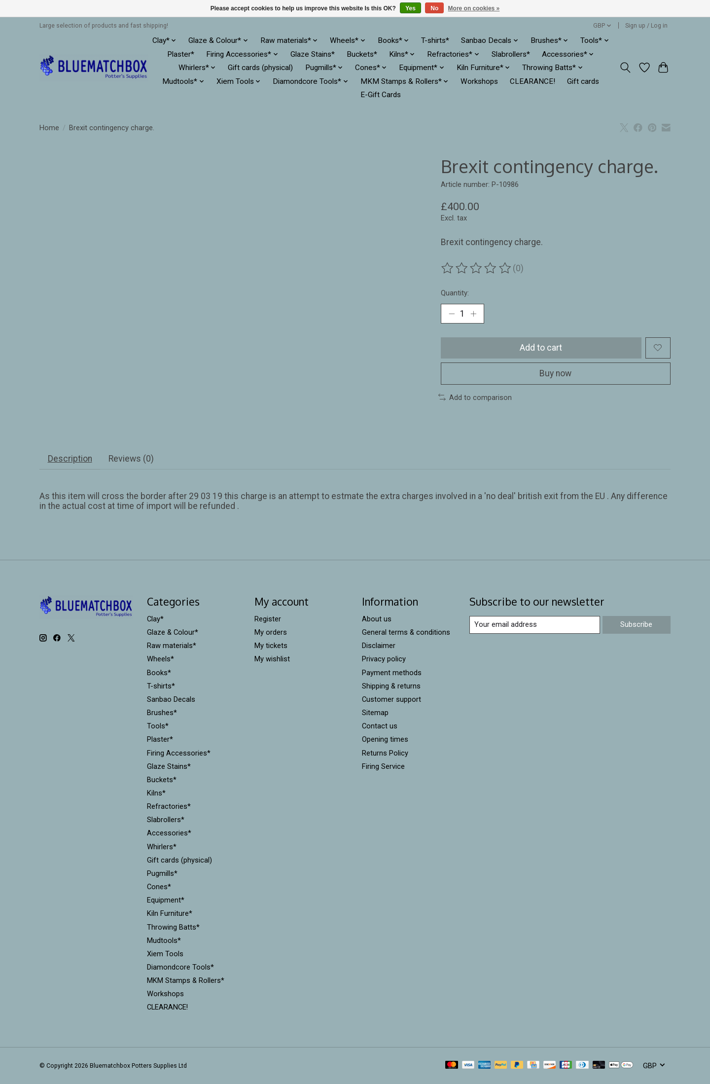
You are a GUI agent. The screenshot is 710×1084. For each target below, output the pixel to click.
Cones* (159, 886)
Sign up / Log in (646, 25)
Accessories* (169, 833)
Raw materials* (171, 645)
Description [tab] (70, 459)
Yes (410, 8)
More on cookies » (474, 8)
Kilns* (156, 793)
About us (376, 618)
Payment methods (392, 672)
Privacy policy (384, 658)
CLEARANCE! (532, 81)
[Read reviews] (477, 268)
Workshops (479, 81)
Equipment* (165, 900)
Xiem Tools (165, 953)
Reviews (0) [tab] (131, 459)
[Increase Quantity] (473, 314)
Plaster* (180, 54)
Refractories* (169, 806)
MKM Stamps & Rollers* (185, 980)
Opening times (385, 739)
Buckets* (362, 54)
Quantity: (455, 293)
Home (49, 127)
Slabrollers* (511, 54)
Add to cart (541, 348)
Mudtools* (164, 940)
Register (267, 618)
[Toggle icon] (625, 67)
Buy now (555, 373)
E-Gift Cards (380, 94)
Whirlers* (162, 846)
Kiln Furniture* (169, 913)
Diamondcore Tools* (180, 967)
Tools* (158, 726)
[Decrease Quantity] (452, 314)
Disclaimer (378, 645)
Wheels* (160, 658)
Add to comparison (475, 397)
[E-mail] (534, 625)
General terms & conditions (406, 632)
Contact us (379, 726)
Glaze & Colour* (172, 632)
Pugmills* (162, 873)
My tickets (270, 645)
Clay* (155, 618)
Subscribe (636, 624)
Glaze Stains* (312, 54)
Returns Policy (385, 753)
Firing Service (383, 766)
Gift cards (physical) (260, 67)
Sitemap (375, 712)
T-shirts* (435, 40)
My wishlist (272, 658)
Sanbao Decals (171, 699)
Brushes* (162, 712)
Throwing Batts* (173, 927)
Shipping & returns (391, 686)
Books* (159, 672)
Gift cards (583, 81)
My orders (270, 632)
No (434, 8)
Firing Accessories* (179, 753)
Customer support (391, 699)
